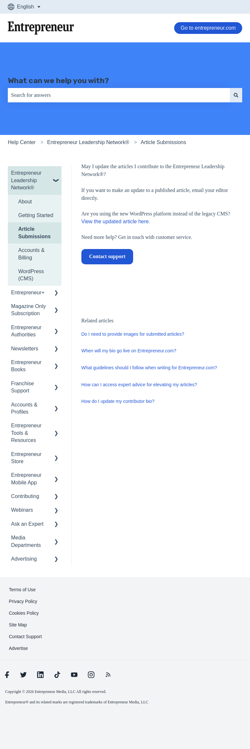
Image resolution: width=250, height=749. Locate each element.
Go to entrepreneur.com (208, 28)
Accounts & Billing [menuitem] (31, 253)
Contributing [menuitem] (25, 496)
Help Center (21, 142)
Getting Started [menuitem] (35, 215)
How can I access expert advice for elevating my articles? (139, 384)
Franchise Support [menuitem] (22, 387)
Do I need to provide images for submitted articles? (132, 334)
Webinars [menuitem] (22, 510)
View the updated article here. (115, 221)
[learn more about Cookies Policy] (24, 613)
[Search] (236, 95)
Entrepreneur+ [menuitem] (28, 292)
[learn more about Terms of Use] (22, 589)
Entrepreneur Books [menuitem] (26, 366)
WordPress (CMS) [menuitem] (31, 275)
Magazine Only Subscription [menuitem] (28, 309)
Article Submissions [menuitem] (34, 232)
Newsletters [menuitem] (24, 348)
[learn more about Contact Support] (25, 636)
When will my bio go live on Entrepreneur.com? (128, 350)
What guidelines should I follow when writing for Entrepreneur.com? (149, 367)
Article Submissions (163, 142)
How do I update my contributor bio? (118, 401)
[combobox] (119, 95)
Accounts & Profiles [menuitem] (24, 408)
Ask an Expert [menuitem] (27, 524)
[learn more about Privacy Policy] (23, 601)
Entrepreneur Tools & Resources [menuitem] (26, 433)
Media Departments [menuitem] (26, 541)
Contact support (107, 256)
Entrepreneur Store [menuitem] (26, 457)
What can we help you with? (58, 80)
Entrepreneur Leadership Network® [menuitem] (26, 180)
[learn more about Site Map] (18, 625)
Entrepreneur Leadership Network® (88, 142)
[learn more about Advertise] (18, 648)
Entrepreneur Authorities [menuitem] (26, 331)
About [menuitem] (25, 201)
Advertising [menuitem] (24, 559)
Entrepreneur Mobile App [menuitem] (26, 478)
